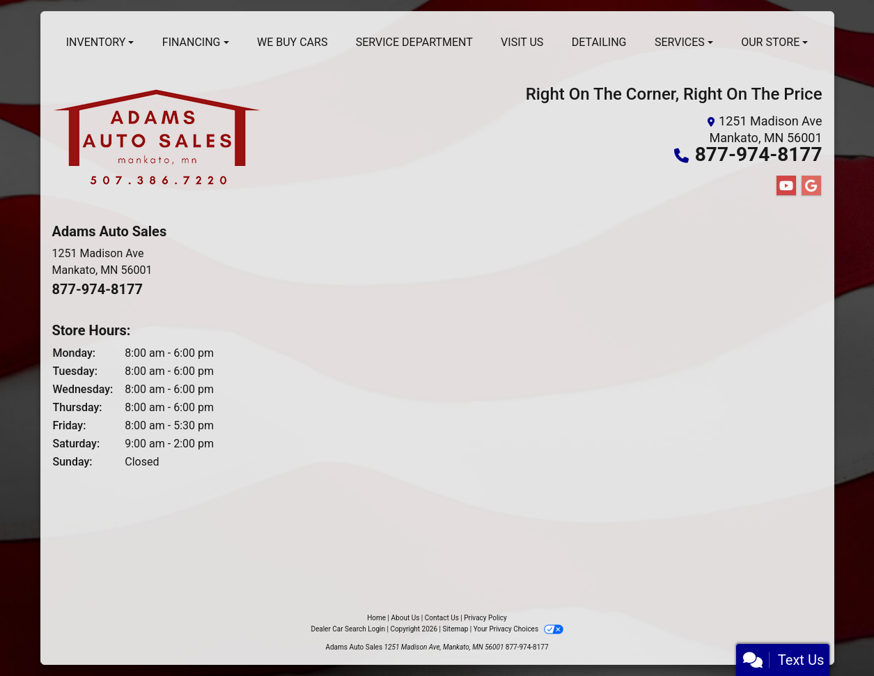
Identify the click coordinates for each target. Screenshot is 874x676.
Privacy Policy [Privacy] (485, 618)
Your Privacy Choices (518, 629)
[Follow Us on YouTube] (786, 186)
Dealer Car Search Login (348, 629)
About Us (405, 618)
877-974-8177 (758, 154)
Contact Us (442, 618)
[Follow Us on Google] (811, 186)
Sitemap (455, 629)
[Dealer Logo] (156, 142)
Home (376, 618)
